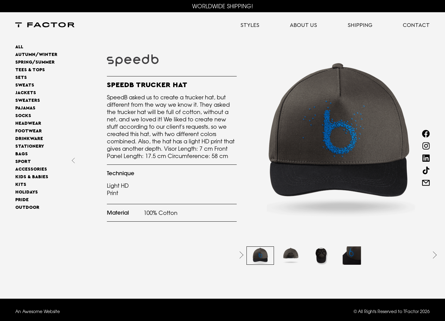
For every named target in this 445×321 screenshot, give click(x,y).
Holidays (26, 192)
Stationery (29, 146)
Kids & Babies (31, 177)
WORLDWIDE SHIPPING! (222, 6)
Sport (23, 161)
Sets (21, 77)
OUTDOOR (27, 207)
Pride (22, 199)
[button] (241, 255)
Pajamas (25, 108)
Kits (20, 184)
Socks (23, 115)
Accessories (31, 169)
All (19, 47)
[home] (45, 25)
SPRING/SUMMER (35, 62)
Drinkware (29, 138)
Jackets (25, 92)
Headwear (28, 123)
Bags (21, 154)
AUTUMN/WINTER (36, 54)
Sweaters (27, 100)
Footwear (28, 131)
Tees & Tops (30, 70)
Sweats (24, 85)
